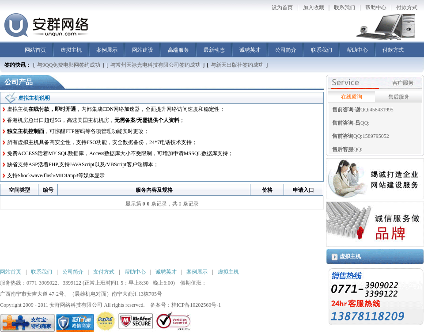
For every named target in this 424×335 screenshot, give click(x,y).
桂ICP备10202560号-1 (196, 305)
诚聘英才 (250, 50)
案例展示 (106, 50)
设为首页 (282, 7)
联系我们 (344, 7)
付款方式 (406, 7)
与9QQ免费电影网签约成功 (68, 65)
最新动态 (214, 50)
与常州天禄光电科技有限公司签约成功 (155, 65)
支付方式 (103, 272)
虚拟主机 (71, 50)
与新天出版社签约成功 (237, 65)
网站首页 (35, 50)
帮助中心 (375, 7)
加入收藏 (313, 7)
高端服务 (178, 50)
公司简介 (285, 50)
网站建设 (142, 50)
